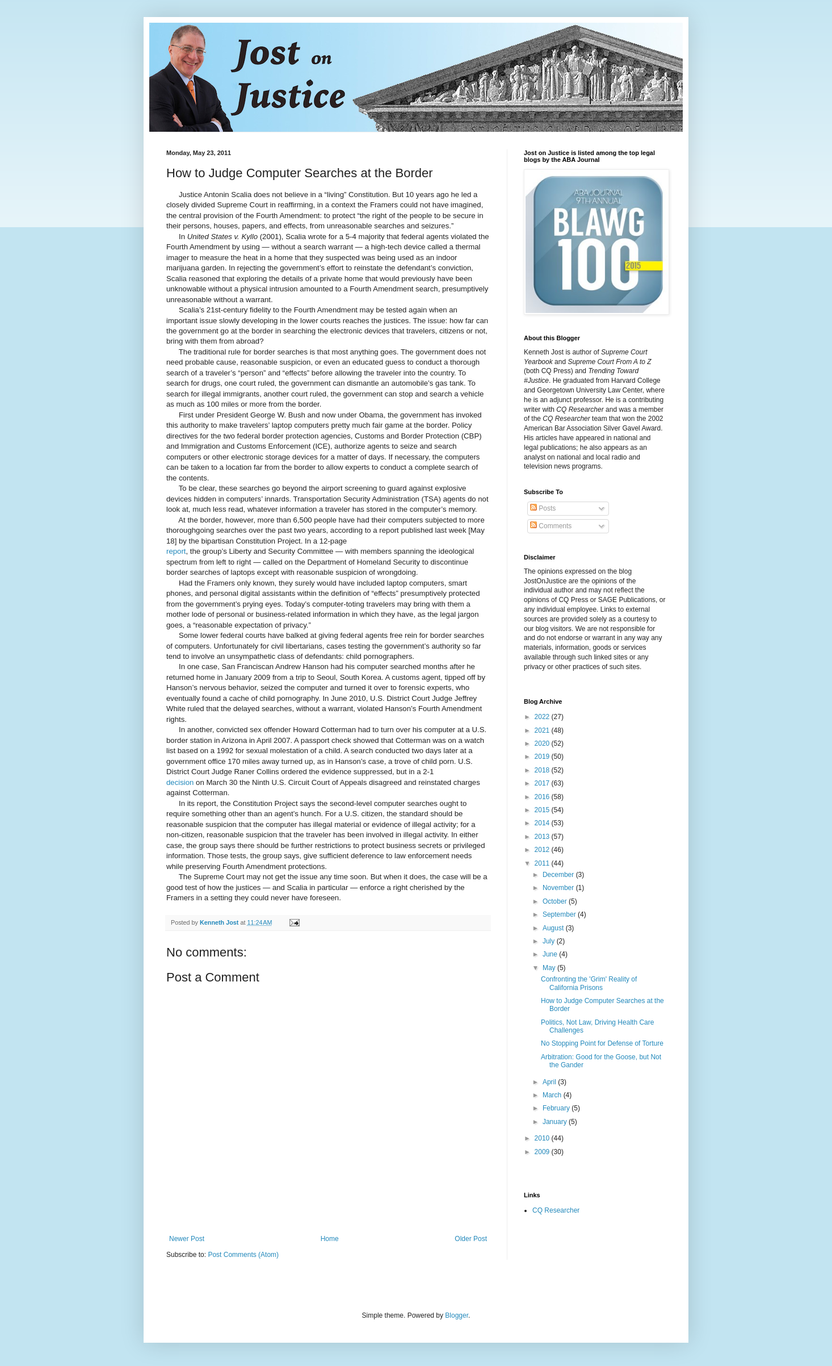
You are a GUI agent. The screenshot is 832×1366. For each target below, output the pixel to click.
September (560, 914)
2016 (543, 797)
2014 (543, 823)
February (557, 1108)
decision (180, 782)
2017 (543, 783)
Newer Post (186, 1239)
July (550, 941)
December (559, 875)
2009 (543, 1152)
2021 (543, 730)
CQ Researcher (555, 1210)
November (559, 888)
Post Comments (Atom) (243, 1255)
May (550, 968)
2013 (543, 837)
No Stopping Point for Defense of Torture (602, 1043)
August (554, 928)
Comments (551, 526)
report (176, 551)
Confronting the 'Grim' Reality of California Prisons (589, 983)
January (556, 1122)
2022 (543, 717)
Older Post (471, 1239)
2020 (543, 743)
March (553, 1095)
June (551, 954)
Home (330, 1239)
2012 (543, 850)
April (550, 1082)
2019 (543, 757)
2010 (543, 1138)
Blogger (456, 1315)
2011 (543, 863)
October (556, 901)
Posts (543, 508)
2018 (543, 770)
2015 (543, 810)
